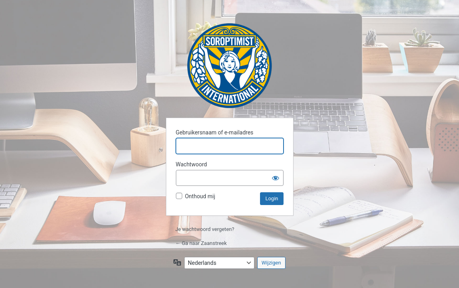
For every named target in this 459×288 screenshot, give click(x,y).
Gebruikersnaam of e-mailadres (215, 132)
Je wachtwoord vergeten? (204, 229)
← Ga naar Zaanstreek (201, 243)
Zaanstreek (229, 65)
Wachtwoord (191, 164)
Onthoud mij (200, 196)
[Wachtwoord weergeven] (276, 178)
